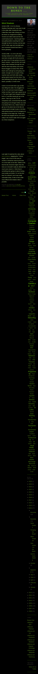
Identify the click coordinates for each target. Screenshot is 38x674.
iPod (34, 310)
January (33, 587)
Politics (29, 367)
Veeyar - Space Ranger (30, 142)
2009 (30, 603)
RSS (23, 192)
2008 (30, 606)
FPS (34, 273)
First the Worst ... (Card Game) (31, 97)
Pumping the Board (33, 532)
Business (30, 197)
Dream (33, 243)
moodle (34, 341)
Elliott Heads (32, 253)
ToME (32, 423)
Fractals (32, 275)
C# (34, 197)
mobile (33, 339)
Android (31, 175)
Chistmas (31, 207)
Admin (30, 169)
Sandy (33, 397)
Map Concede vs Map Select (31, 120)
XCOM (31, 471)
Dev (29, 243)
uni (34, 441)
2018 (30, 497)
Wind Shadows (8, 23)
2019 (30, 494)
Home (14, 195)
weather (31, 459)
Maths (31, 334)
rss (29, 397)
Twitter (30, 441)
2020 (30, 492)
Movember (31, 343)
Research (31, 391)
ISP (32, 311)
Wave (34, 455)
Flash (34, 269)
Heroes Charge (32, 294)
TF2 (32, 417)
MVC (31, 348)
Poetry (33, 365)
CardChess (32, 205)
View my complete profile (30, 56)
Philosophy (32, 362)
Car (30, 201)
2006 (30, 611)
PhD (34, 360)
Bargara (32, 183)
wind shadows (6, 156)
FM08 (29, 271)
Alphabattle (31, 171)
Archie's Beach (12, 186)
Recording (31, 387)
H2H (34, 290)
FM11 (30, 273)
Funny (30, 277)
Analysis (32, 173)
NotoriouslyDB (31, 93)
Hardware (31, 292)
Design (31, 241)
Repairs (31, 389)
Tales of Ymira (31, 138)
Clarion (33, 211)
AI (34, 169)
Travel (33, 435)
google (30, 290)
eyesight (33, 257)
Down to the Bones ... (19, 9)
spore (29, 405)
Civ (29, 211)
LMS (30, 331)
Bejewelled (31, 185)
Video (34, 443)
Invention (32, 308)
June (32, 577)
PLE (29, 366)
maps (33, 331)
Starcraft (32, 411)
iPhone (30, 310)
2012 (30, 595)
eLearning (32, 251)
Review (32, 393)
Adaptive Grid (32, 167)
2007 (30, 608)
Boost (29, 193)
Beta (31, 187)
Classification (31, 213)
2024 (30, 484)
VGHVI (30, 443)
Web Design (31, 461)
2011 (30, 598)
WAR (29, 453)
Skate (29, 401)
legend (31, 327)
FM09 (33, 271)
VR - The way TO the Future (31, 77)
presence (32, 369)
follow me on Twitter (32, 668)
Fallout (32, 261)
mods (29, 341)
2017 (30, 500)
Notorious (30, 90)
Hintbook (32, 298)
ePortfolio (31, 255)
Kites (34, 315)
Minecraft (32, 337)
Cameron (31, 199)
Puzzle (31, 379)
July (32, 574)
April (32, 580)
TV (33, 439)
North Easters (33, 525)
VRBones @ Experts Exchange (31, 646)
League (30, 322)
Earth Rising (30, 135)
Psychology (32, 377)
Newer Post (5, 195)
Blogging (32, 191)
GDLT (33, 286)
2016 (30, 502)
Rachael (32, 381)
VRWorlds (32, 451)
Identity (31, 306)
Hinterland (31, 299)
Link (33, 329)
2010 (30, 600)
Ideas (34, 303)
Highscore (31, 295)
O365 (30, 357)
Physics (30, 363)
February (33, 582)
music (32, 346)
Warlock (30, 455)
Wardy (33, 453)
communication (32, 219)
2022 (30, 489)
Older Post (23, 195)
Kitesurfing (21, 186)
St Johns (30, 407)
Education (31, 249)
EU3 (29, 257)
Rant (34, 385)
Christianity (31, 209)
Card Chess (30, 86)
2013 (30, 592)
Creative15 (31, 227)
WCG (31, 457)
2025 (30, 481)
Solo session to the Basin (33, 547)
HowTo (30, 303)
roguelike (31, 395)
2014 (30, 508)
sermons (32, 399)
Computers (31, 225)
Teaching (32, 415)
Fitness (29, 269)
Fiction (29, 263)
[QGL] (29, 163)
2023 (30, 487)
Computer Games (32, 222)
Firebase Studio (31, 265)
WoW (34, 469)
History (31, 302)
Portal (34, 367)
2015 (30, 505)
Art (34, 179)
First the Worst (31, 267)
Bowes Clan (30, 620)
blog (34, 189)
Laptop (31, 319)
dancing (34, 231)
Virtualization (32, 449)
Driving (30, 245)
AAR (34, 163)
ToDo (32, 421)
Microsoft (31, 335)
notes (34, 353)
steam (32, 413)
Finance (34, 263)
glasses (32, 288)
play (34, 363)
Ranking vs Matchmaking (31, 114)
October (33, 563)
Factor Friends (31, 88)
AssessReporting (32, 181)
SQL (34, 405)
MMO (29, 339)
